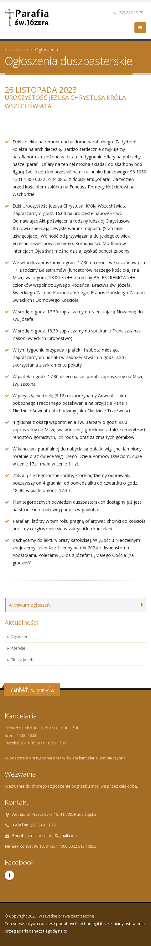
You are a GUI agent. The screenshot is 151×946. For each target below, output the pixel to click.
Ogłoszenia (21, 636)
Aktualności (16, 50)
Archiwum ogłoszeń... (32, 604)
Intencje (17, 648)
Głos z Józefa (22, 659)
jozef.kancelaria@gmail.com (51, 835)
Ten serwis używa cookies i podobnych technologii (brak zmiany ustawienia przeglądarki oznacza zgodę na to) (75, 927)
